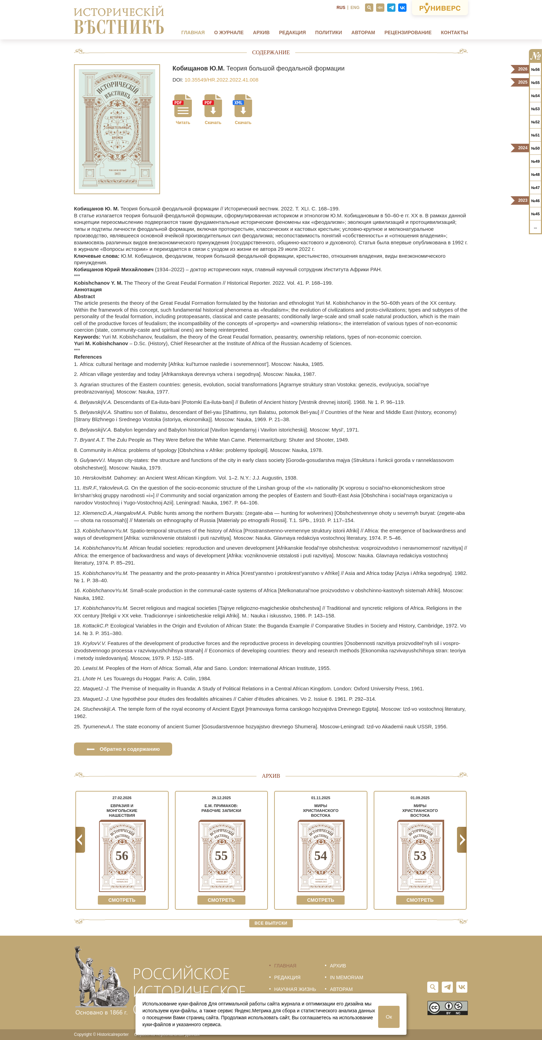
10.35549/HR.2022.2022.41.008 (222, 80)
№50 (535, 148)
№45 (535, 214)
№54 (535, 96)
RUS (341, 8)
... (535, 227)
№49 (535, 161)
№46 (535, 201)
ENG (355, 8)
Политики (328, 32)
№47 (535, 188)
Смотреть (122, 900)
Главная (193, 32)
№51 (535, 135)
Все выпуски (271, 923)
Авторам (363, 32)
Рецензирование (407, 32)
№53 (535, 109)
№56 (535, 69)
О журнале (228, 32)
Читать (183, 122)
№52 (535, 122)
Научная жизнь (295, 989)
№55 (535, 83)
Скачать (213, 122)
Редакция (292, 32)
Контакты (454, 32)
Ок (389, 1017)
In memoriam (346, 977)
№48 (535, 174)
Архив (261, 32)
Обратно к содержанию (123, 749)
